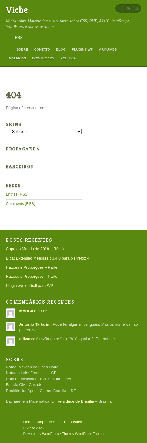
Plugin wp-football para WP (29, 285)
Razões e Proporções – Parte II (33, 267)
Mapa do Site (48, 422)
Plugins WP (82, 49)
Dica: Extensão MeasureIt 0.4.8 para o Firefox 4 (47, 258)
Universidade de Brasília (73, 401)
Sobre (22, 49)
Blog (61, 49)
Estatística (73, 422)
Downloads (43, 58)
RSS (18, 37)
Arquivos (108, 49)
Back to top (12, 420)
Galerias (17, 58)
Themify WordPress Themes (83, 433)
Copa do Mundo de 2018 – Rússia (35, 249)
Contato (42, 49)
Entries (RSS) (17, 194)
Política (68, 58)
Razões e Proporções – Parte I (32, 276)
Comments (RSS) (20, 204)
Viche (17, 10)
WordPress (50, 433)
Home (9, 49)
